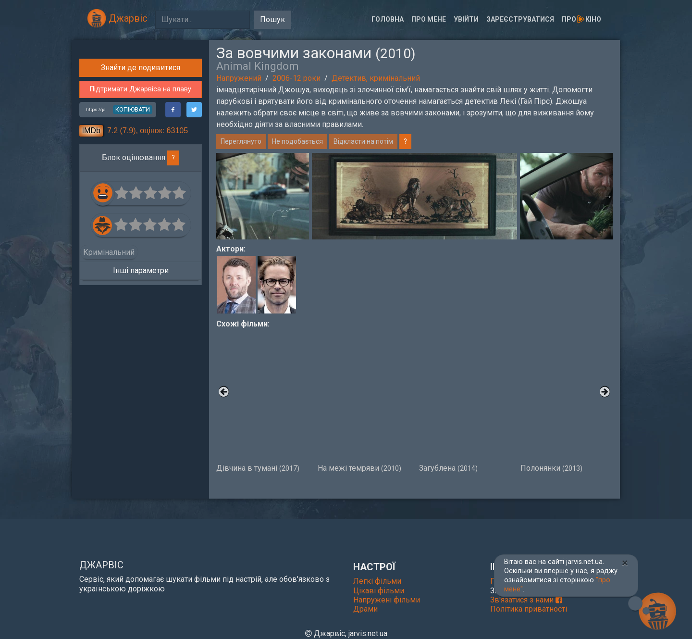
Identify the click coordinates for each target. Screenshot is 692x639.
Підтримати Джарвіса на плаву (140, 253)
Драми (365, 609)
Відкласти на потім (363, 141)
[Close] (625, 563)
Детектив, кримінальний (376, 78)
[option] (414, 196)
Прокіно (581, 19)
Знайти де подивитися (140, 231)
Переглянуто (241, 141)
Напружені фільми (386, 599)
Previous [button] (221, 196)
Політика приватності (528, 609)
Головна (387, 19)
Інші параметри (141, 434)
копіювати (132, 272)
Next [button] (608, 196)
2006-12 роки (296, 78)
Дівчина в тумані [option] (262, 401)
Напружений (238, 78)
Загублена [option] (465, 401)
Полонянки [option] (566, 401)
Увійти (466, 19)
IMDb (91, 294)
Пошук (272, 19)
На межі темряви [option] (363, 401)
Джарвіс (117, 18)
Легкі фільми (377, 581)
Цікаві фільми (378, 590)
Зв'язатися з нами (526, 599)
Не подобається (297, 141)
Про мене (428, 19)
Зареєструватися (520, 19)
